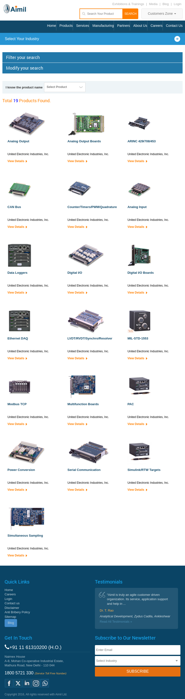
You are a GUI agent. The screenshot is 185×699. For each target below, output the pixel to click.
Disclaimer (12, 608)
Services (82, 26)
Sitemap (10, 617)
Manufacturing (103, 26)
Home (51, 26)
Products (66, 26)
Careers (157, 26)
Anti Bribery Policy (17, 612)
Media (154, 4)
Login (177, 4)
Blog (166, 4)
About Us (140, 26)
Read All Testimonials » (116, 621)
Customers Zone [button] (162, 13)
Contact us (12, 603)
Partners (123, 26)
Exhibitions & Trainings (128, 4)
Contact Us (174, 26)
